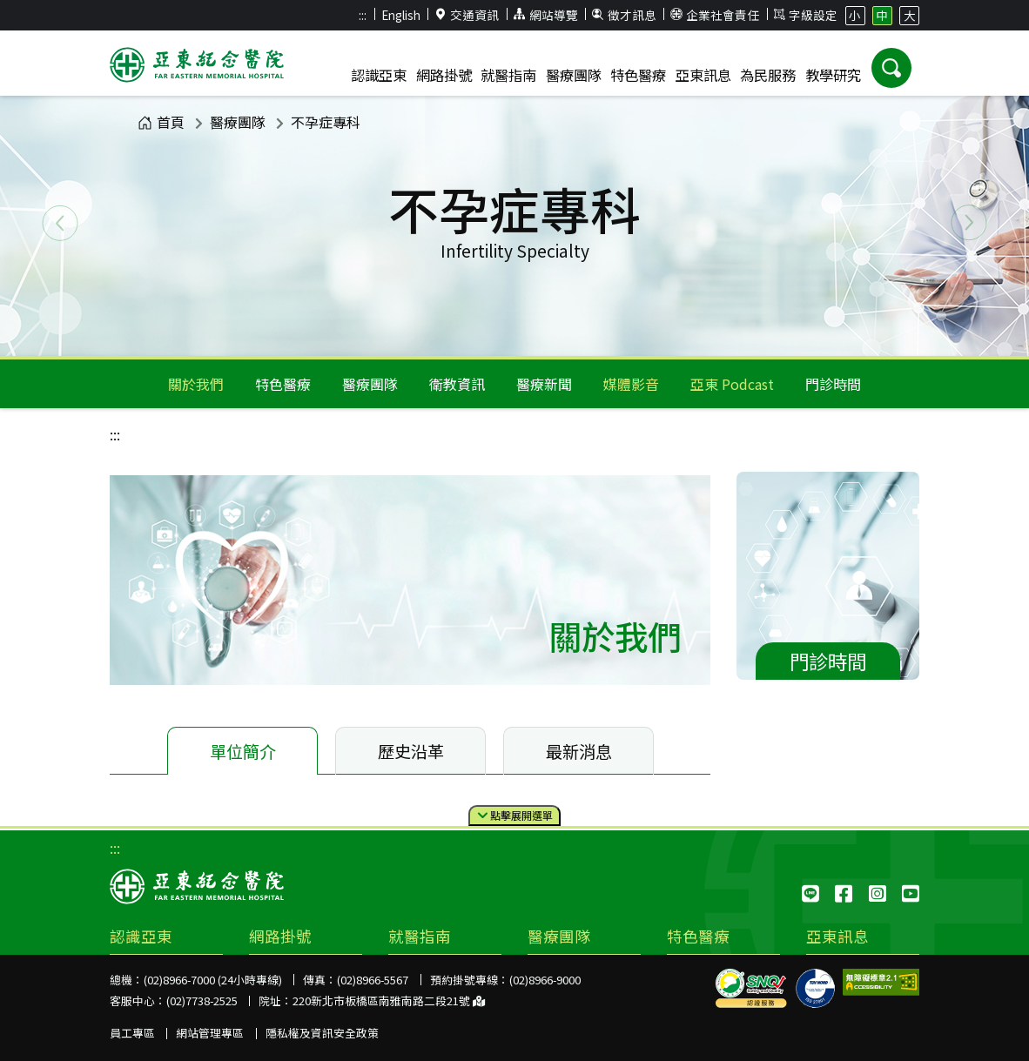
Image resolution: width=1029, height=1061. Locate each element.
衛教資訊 (457, 383)
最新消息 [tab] (579, 751)
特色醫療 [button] (638, 74)
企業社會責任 (714, 15)
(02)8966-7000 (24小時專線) (213, 979)
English (400, 15)
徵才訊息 (624, 15)
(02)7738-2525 (202, 1000)
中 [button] (882, 15)
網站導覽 (546, 15)
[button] (891, 68)
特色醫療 (283, 383)
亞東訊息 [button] (703, 74)
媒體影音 (631, 383)
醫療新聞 (544, 383)
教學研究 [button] (833, 74)
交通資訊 (467, 15)
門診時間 (833, 383)
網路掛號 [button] (444, 74)
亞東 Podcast (732, 383)
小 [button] (855, 15)
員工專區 (132, 1032)
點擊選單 (515, 816)
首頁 (161, 122)
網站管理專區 (210, 1032)
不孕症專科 (325, 121)
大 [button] (910, 15)
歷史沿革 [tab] (411, 751)
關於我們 (196, 383)
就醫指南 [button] (508, 74)
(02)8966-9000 (545, 979)
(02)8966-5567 (372, 979)
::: (363, 15)
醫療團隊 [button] (574, 74)
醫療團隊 (238, 121)
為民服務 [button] (768, 74)
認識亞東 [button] (379, 74)
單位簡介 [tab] (243, 751)
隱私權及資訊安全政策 (322, 1032)
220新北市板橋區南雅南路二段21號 (389, 1000)
